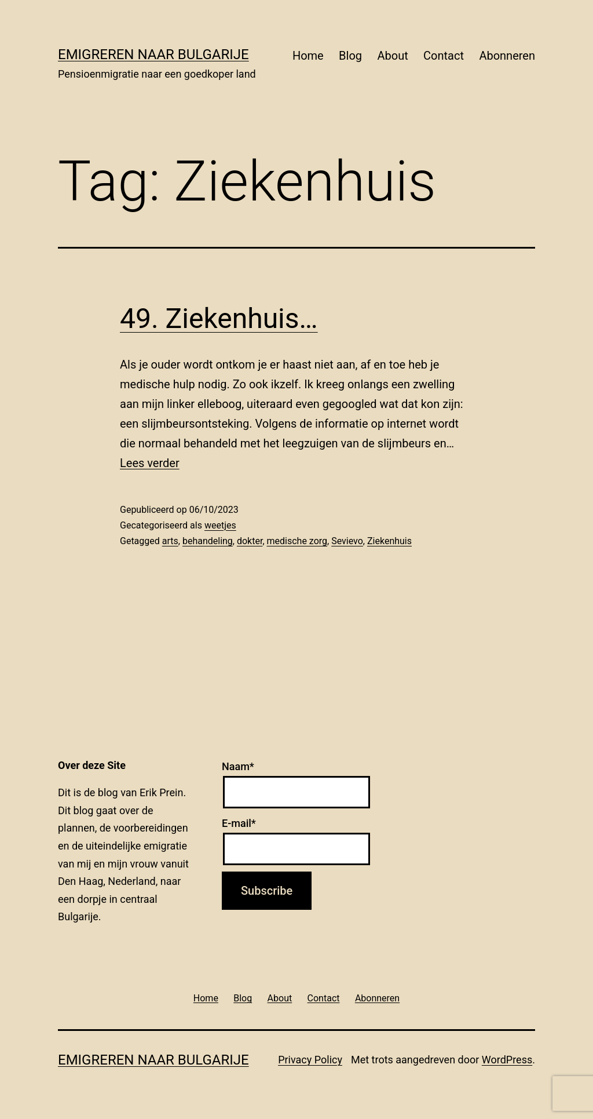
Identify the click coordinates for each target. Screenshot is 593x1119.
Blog (350, 56)
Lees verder (150, 463)
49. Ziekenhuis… (219, 318)
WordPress (507, 1060)
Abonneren (507, 56)
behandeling (207, 540)
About (392, 56)
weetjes (220, 525)
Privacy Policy (310, 1060)
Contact (443, 56)
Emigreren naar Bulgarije (153, 54)
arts (170, 540)
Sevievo (347, 540)
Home (308, 56)
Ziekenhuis (389, 540)
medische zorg (297, 540)
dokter (249, 540)
